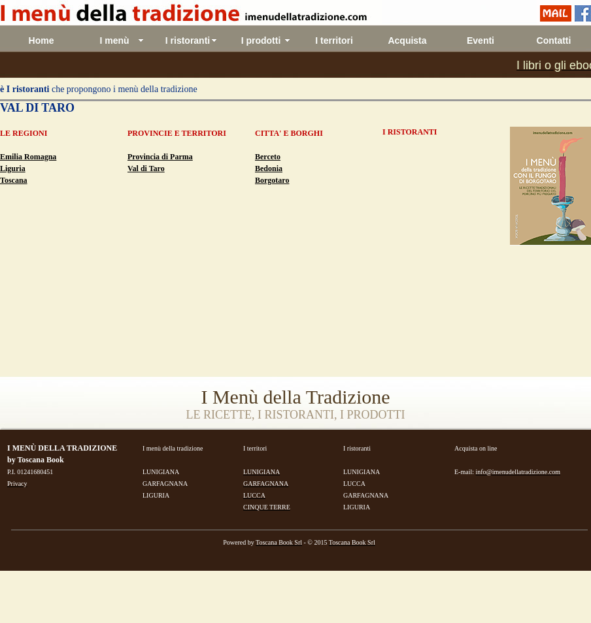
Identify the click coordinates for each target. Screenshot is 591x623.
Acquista (407, 40)
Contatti (554, 40)
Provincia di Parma (160, 156)
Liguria (12, 168)
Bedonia (268, 168)
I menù (114, 40)
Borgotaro (272, 180)
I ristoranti (187, 40)
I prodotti (261, 40)
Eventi (480, 40)
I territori (334, 40)
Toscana (13, 180)
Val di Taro (146, 168)
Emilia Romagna (28, 156)
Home (41, 40)
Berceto (267, 156)
